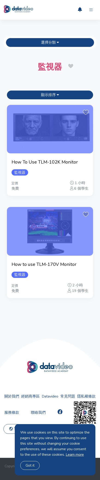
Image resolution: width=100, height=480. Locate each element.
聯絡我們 (38, 412)
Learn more (75, 454)
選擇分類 (50, 42)
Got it (30, 465)
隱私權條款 (86, 396)
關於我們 (11, 396)
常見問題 (67, 396)
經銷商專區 (30, 396)
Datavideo (50, 396)
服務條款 (11, 412)
